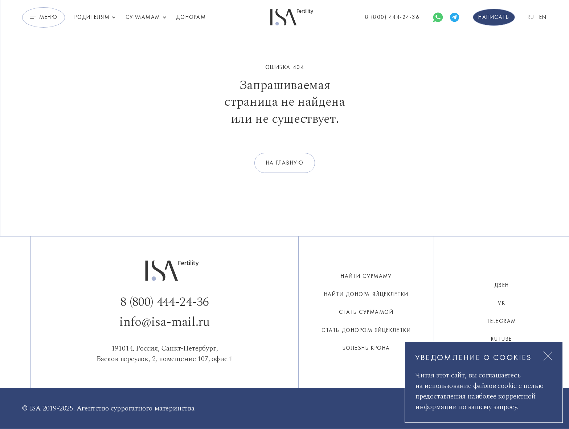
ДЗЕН (501, 285)
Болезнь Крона (366, 348)
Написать (493, 17)
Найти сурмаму (366, 276)
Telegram (501, 321)
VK (501, 303)
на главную (284, 162)
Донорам (191, 17)
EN (543, 17)
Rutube (501, 339)
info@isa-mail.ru (164, 322)
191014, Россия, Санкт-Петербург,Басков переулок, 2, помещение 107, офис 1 (165, 353)
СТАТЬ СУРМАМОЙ (366, 312)
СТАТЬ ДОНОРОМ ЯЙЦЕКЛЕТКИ (366, 330)
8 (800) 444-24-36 (164, 302)
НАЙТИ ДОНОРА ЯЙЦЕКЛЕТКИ (366, 294)
